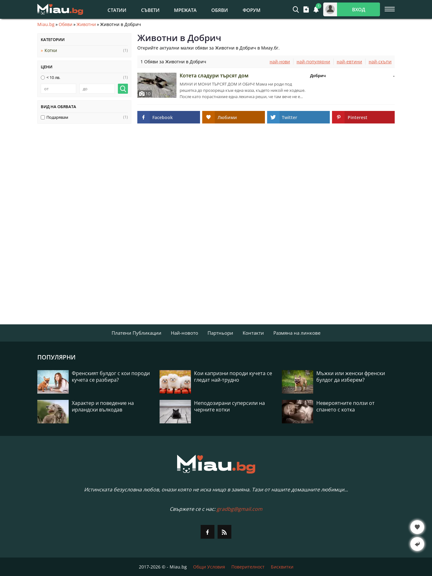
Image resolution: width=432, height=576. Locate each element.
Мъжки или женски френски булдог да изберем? (350, 376)
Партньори (220, 333)
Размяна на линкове (296, 333)
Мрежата (185, 10)
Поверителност (248, 567)
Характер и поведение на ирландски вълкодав (103, 406)
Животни (86, 24)
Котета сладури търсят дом (214, 75)
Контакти (253, 333)
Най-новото (184, 333)
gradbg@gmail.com (239, 508)
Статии (117, 10)
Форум (252, 10)
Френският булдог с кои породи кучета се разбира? (111, 376)
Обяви (219, 10)
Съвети (150, 10)
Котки (51, 50)
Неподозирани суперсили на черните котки (229, 406)
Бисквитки (282, 567)
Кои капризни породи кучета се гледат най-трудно (233, 376)
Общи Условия (209, 567)
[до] (97, 89)
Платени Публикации (136, 333)
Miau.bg (46, 24)
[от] (58, 89)
